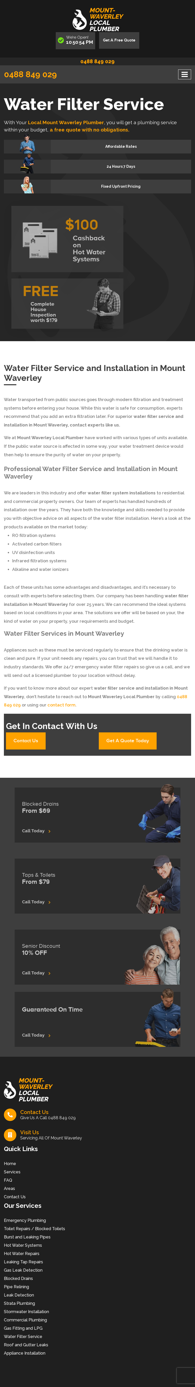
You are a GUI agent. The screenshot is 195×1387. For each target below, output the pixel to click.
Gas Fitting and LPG (23, 1329)
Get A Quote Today (128, 741)
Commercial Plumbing (25, 1321)
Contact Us (26, 741)
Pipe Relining (16, 1287)
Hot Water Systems (23, 1246)
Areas (9, 1189)
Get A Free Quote (119, 40)
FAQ (8, 1181)
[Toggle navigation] (184, 74)
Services (12, 1173)
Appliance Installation (24, 1354)
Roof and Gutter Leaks (26, 1345)
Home (10, 1164)
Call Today (56, 827)
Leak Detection (19, 1296)
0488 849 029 (97, 61)
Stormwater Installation (26, 1312)
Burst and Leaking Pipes (27, 1238)
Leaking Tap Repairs (23, 1262)
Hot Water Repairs (21, 1254)
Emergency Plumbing (25, 1221)
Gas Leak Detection (23, 1271)
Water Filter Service (23, 1337)
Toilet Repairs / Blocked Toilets (34, 1229)
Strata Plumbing (19, 1304)
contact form (61, 705)
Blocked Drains (18, 1279)
